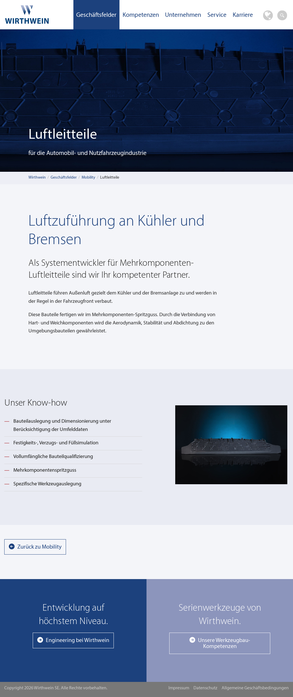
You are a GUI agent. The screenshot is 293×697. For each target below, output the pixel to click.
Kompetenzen (141, 15)
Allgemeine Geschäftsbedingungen (255, 688)
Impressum (178, 688)
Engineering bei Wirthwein (77, 640)
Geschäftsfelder (96, 15)
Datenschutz (205, 688)
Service (216, 15)
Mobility (88, 177)
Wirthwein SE (36, 14)
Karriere (243, 15)
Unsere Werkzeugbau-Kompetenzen (224, 643)
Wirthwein (37, 177)
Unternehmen (183, 15)
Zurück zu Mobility (39, 547)
